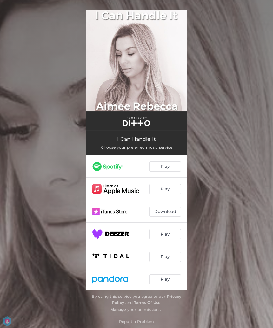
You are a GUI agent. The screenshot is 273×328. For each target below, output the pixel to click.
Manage (118, 309)
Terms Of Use (147, 302)
